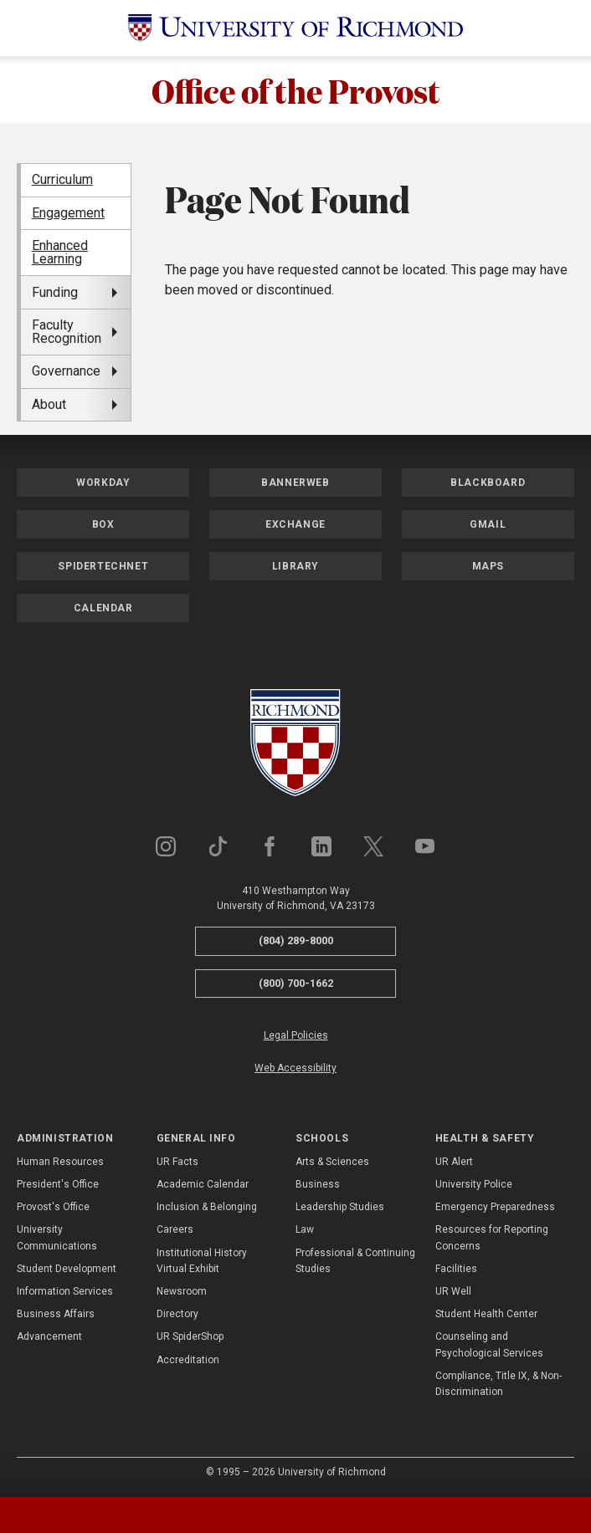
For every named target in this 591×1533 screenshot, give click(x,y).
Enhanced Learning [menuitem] (60, 252)
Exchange (295, 524)
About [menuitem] (49, 404)
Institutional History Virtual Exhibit (202, 1261)
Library (295, 566)
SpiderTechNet (103, 566)
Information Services (65, 1291)
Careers (175, 1229)
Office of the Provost (296, 89)
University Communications (57, 1237)
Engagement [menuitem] (68, 213)
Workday (103, 482)
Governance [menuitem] (66, 371)
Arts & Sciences (332, 1162)
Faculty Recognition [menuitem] (66, 331)
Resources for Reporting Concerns (491, 1237)
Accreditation (188, 1360)
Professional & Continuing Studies (355, 1261)
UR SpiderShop (190, 1336)
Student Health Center (486, 1314)
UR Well (453, 1291)
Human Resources (60, 1162)
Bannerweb (295, 482)
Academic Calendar (203, 1184)
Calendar (103, 608)
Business (318, 1184)
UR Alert (454, 1162)
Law (305, 1229)
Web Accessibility (295, 1068)
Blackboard (487, 482)
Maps (488, 566)
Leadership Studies (340, 1207)
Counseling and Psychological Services (489, 1344)
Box (103, 524)
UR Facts (177, 1162)
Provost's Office (53, 1207)
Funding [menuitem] (55, 292)
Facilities (456, 1269)
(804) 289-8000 (296, 940)
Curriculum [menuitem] (62, 179)
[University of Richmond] (295, 28)
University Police (473, 1184)
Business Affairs (56, 1314)
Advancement (49, 1336)
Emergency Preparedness (495, 1207)
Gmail (488, 524)
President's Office (58, 1184)
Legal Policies (296, 1035)
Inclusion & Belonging (207, 1207)
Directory (177, 1314)
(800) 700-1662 (296, 983)
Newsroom (182, 1291)
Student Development (66, 1269)
